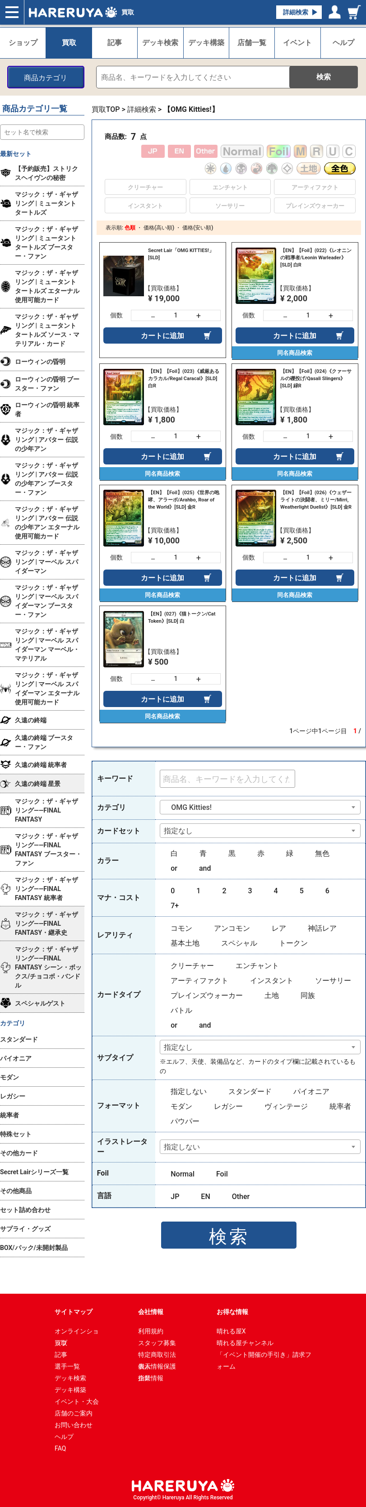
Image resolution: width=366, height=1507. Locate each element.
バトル (181, 1010)
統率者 (340, 1106)
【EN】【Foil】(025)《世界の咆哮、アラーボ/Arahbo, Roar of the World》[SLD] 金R (183, 500)
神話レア (322, 928)
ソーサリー (333, 980)
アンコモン (232, 928)
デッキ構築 (70, 1389)
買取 (127, 12)
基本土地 (185, 943)
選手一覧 (67, 1366)
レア (279, 928)
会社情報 (150, 1311)
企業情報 (150, 1378)
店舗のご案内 (74, 1413)
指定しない (189, 1091)
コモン (181, 928)
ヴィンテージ (286, 1106)
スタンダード (250, 1091)
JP (175, 1196)
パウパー (185, 1121)
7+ (175, 905)
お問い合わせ (74, 1425)
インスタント (271, 980)
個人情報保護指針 (157, 1367)
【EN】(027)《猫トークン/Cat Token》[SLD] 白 (181, 617)
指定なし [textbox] (178, 831)
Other (241, 1196)
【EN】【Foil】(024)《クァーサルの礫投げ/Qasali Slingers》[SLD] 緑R (316, 378)
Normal (183, 1174)
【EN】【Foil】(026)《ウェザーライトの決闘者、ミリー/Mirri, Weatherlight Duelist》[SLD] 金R (316, 500)
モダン (181, 1106)
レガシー (228, 1106)
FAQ (60, 1448)
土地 (271, 995)
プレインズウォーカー (207, 995)
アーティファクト (199, 980)
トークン (293, 943)
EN (205, 1196)
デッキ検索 (70, 1378)
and (205, 868)
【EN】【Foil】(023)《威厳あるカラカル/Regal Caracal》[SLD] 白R (183, 378)
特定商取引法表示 (157, 1355)
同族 (308, 995)
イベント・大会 (77, 1401)
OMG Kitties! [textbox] (188, 807)
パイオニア (311, 1091)
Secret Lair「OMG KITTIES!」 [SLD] (181, 254)
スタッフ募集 (157, 1342)
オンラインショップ (77, 1332)
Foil (222, 1174)
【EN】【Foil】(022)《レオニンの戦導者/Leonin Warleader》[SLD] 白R (316, 258)
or (174, 868)
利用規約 (150, 1331)
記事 (61, 1354)
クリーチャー (192, 965)
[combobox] (260, 807)
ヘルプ (64, 1436)
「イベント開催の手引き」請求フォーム (264, 1355)
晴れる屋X (231, 1331)
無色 (322, 853)
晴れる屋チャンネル (245, 1342)
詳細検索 (295, 12)
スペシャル (239, 943)
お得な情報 (232, 1311)
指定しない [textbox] (182, 1147)
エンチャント (257, 965)
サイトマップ (74, 1311)
